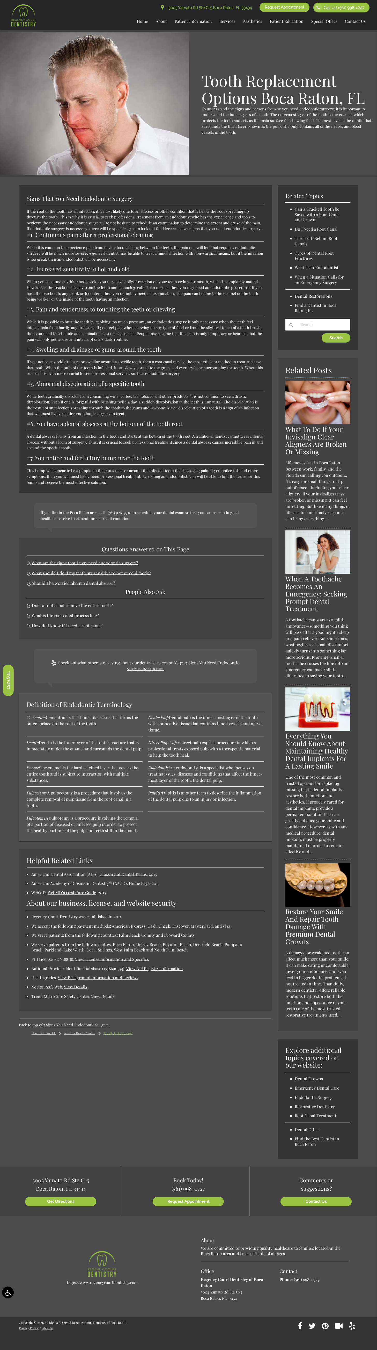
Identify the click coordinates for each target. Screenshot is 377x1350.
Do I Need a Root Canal (316, 229)
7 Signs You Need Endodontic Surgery (76, 1024)
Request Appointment (284, 7)
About (161, 21)
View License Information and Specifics (112, 959)
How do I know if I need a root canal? (67, 625)
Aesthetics (252, 21)
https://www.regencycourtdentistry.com (102, 1282)
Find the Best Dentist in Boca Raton (317, 1141)
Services (227, 21)
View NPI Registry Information (154, 968)
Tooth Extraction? (118, 1033)
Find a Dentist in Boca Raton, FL (315, 307)
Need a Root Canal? (79, 1033)
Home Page (139, 883)
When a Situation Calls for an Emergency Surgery (319, 279)
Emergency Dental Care (317, 1088)
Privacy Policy (29, 1328)
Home (142, 21)
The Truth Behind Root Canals (316, 241)
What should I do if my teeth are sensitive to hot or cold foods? (91, 573)
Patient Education (287, 21)
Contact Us (355, 21)
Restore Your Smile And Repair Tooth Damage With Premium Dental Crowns (314, 926)
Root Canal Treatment (315, 1115)
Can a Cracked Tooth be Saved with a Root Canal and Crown (317, 214)
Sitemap (47, 1328)
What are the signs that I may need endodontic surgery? (85, 563)
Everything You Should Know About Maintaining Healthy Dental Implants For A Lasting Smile (316, 750)
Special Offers (324, 21)
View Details (75, 987)
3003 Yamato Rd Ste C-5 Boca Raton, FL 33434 (206, 7)
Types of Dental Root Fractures (314, 255)
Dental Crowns (309, 1078)
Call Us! (339, 7)
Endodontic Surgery (313, 1097)
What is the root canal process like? (65, 615)
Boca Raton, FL (44, 1033)
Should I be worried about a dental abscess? (73, 583)
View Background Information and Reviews (98, 977)
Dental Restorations (313, 296)
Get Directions (60, 1201)
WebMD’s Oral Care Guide (72, 892)
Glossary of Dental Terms (123, 874)
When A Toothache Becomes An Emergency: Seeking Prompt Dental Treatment (316, 593)
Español (8, 680)
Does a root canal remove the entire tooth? (72, 605)
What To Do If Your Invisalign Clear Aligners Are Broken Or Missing (316, 440)
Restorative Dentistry (315, 1106)
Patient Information (193, 21)
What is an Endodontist (316, 267)
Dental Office (307, 1129)
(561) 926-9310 (119, 512)
